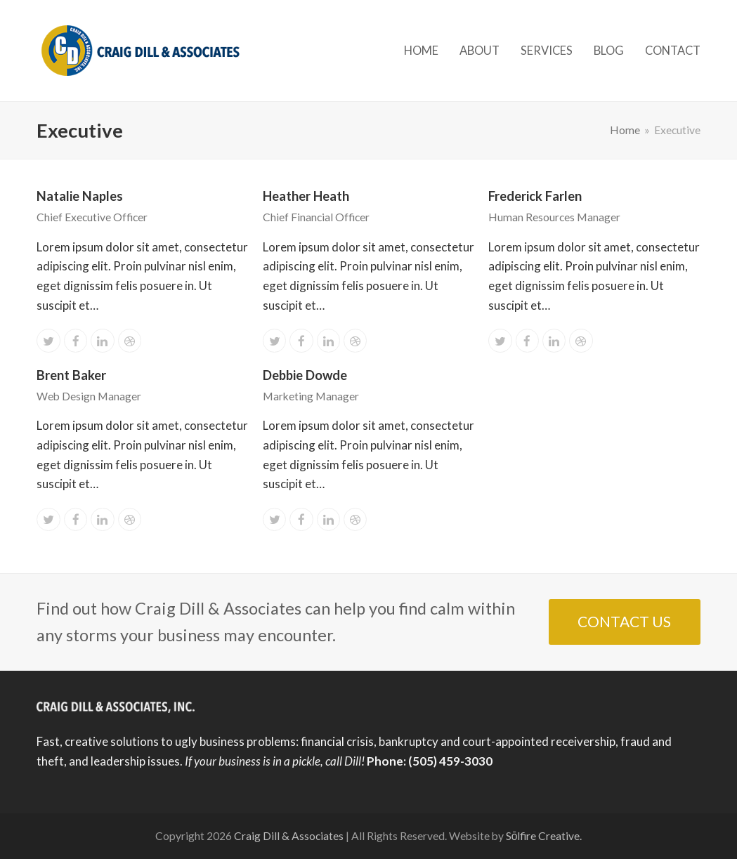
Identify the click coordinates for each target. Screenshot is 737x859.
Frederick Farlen (535, 196)
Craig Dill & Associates (289, 836)
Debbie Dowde (305, 375)
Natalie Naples (80, 196)
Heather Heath (306, 196)
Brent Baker (71, 375)
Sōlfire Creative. (544, 836)
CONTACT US (624, 621)
